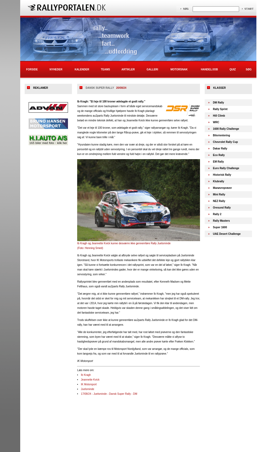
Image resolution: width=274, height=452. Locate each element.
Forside (32, 69)
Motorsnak (179, 69)
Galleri (152, 69)
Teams (105, 69)
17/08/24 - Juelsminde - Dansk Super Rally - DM (109, 393)
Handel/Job (209, 69)
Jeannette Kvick (90, 379)
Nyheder (56, 69)
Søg (248, 69)
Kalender (82, 69)
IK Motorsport (89, 384)
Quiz (232, 69)
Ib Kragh (86, 374)
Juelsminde (87, 389)
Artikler (128, 69)
